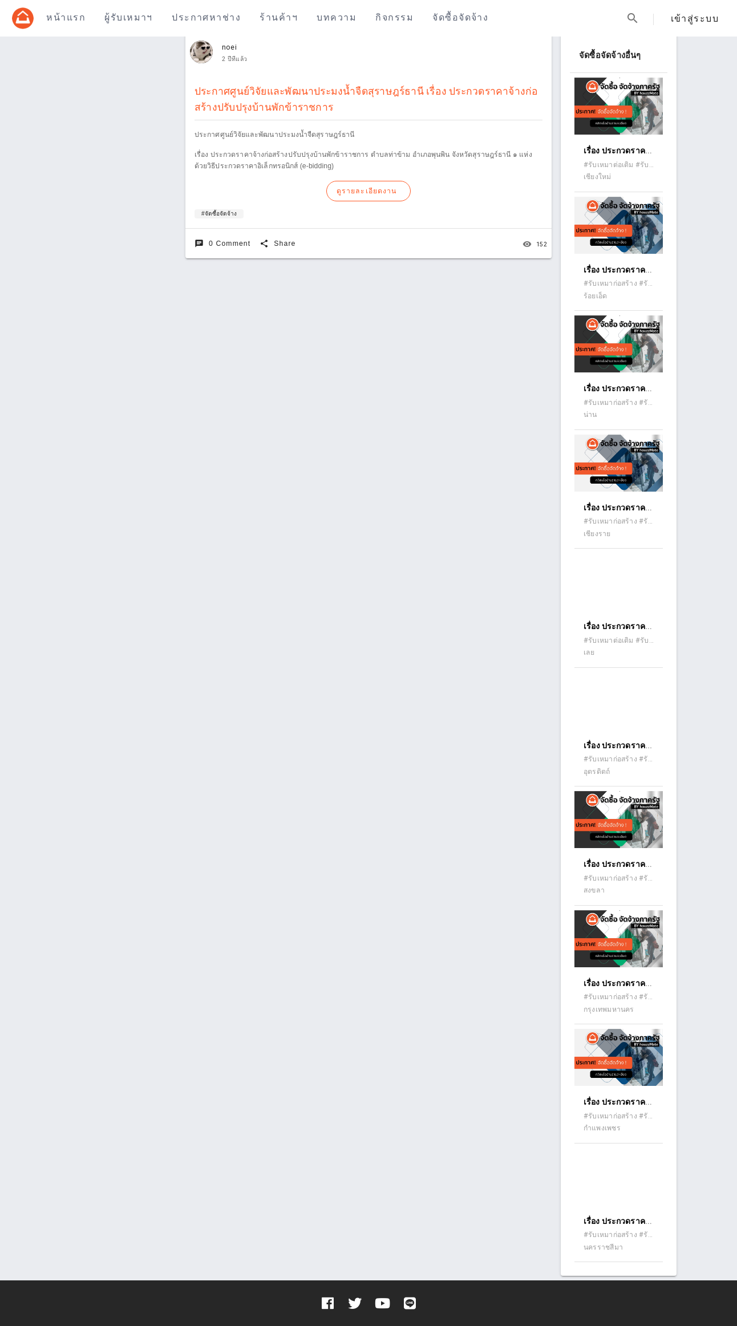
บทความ (337, 17)
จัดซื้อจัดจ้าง (460, 17)
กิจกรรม (394, 17)
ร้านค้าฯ (279, 17)
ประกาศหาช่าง (206, 17)
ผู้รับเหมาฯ (128, 17)
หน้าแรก (66, 17)
